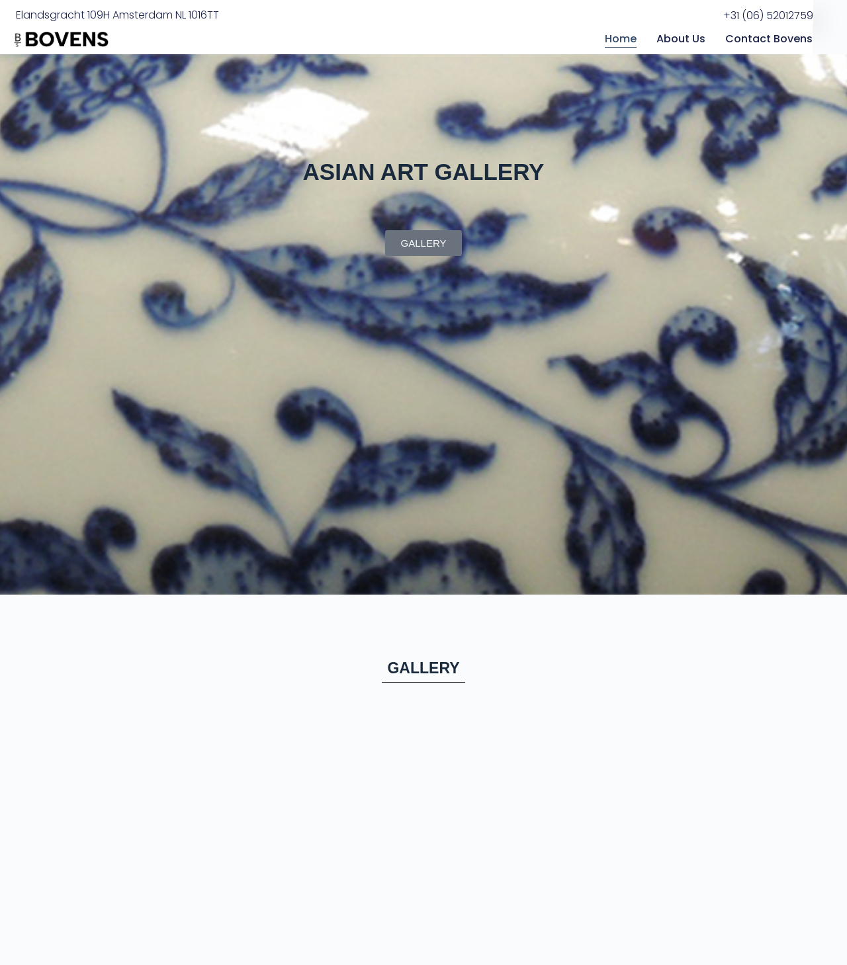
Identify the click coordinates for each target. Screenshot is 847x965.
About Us (680, 38)
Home (621, 38)
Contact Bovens (769, 38)
